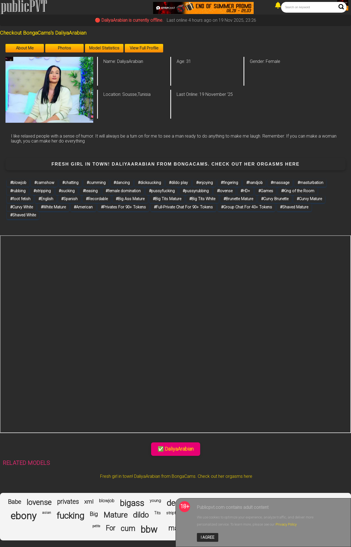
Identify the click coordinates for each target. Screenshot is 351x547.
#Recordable (97, 199)
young (155, 500)
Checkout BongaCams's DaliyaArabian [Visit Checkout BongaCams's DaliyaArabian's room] (43, 33)
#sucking (67, 191)
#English (45, 199)
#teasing (90, 191)
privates (68, 502)
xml (89, 501)
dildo (141, 515)
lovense (39, 502)
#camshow (44, 182)
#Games (265, 191)
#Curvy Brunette (274, 199)
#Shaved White (23, 215)
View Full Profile (144, 48)
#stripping (42, 191)
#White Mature (53, 207)
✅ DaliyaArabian (176, 449)
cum (128, 528)
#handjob (254, 182)
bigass (132, 503)
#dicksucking (149, 182)
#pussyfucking (162, 191)
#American (83, 207)
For (110, 528)
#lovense (225, 191)
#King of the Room (297, 191)
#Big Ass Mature (130, 199)
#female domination (123, 191)
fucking (70, 516)
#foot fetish (20, 199)
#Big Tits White (202, 199)
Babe (14, 501)
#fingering (229, 182)
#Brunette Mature (238, 199)
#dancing (122, 182)
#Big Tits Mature (167, 199)
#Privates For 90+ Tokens (123, 207)
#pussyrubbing (196, 191)
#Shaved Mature (294, 207)
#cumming (96, 182)
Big (94, 514)
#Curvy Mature (309, 199)
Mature (115, 515)
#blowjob (18, 182)
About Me (25, 48)
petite (96, 526)
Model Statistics (104, 48)
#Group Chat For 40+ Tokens (246, 207)
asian (46, 513)
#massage (280, 182)
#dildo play (178, 182)
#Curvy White (21, 207)
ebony (23, 516)
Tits (157, 513)
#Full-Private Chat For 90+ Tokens (183, 207)
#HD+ (245, 191)
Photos (64, 48)
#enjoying (204, 182)
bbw (149, 529)
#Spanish (69, 199)
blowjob (106, 500)
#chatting (70, 182)
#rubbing (18, 191)
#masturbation (310, 182)
